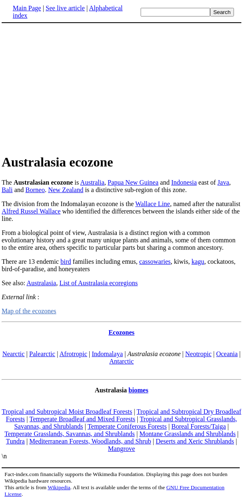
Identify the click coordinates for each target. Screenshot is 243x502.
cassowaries (155, 261)
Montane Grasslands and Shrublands (187, 433)
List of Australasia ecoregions (98, 282)
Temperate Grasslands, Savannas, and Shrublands (70, 433)
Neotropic (198, 353)
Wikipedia (59, 487)
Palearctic (42, 353)
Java (223, 182)
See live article (65, 8)
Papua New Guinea (133, 182)
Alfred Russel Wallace (31, 211)
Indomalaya (107, 353)
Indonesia (184, 182)
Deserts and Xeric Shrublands (195, 441)
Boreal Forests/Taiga (198, 426)
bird (65, 261)
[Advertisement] (122, 88)
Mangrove (121, 448)
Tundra (15, 441)
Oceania (227, 353)
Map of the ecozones (29, 310)
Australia (92, 182)
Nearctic (13, 353)
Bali (7, 189)
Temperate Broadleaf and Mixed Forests (82, 418)
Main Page (27, 8)
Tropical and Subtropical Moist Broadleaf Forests (67, 411)
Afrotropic (74, 353)
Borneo (35, 189)
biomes (138, 390)
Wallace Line (152, 203)
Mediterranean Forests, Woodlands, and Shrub (90, 441)
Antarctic (121, 361)
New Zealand (65, 189)
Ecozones (121, 332)
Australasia (41, 282)
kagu (198, 261)
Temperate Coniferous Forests (127, 426)
